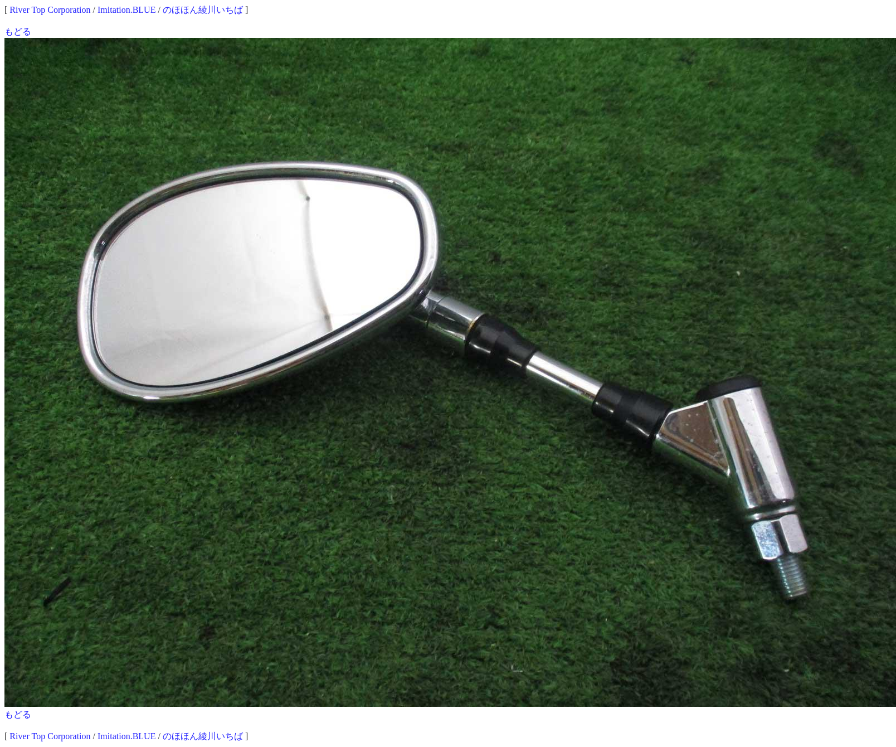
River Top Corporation (49, 9)
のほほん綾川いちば (203, 9)
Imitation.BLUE (126, 9)
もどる (17, 31)
